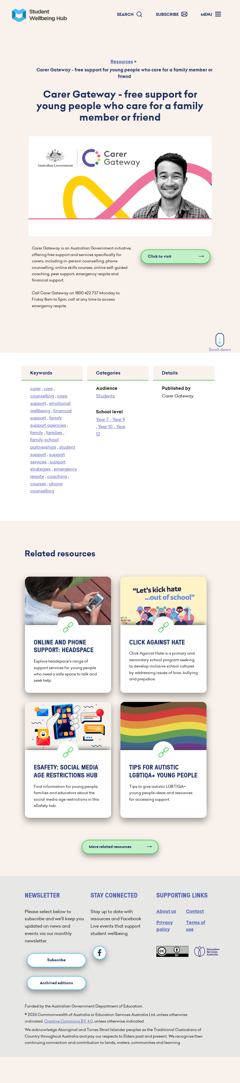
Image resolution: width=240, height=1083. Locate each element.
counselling (42, 396)
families (54, 432)
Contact (195, 911)
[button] (130, 15)
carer (35, 388)
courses (38, 484)
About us (166, 911)
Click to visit (159, 256)
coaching (57, 476)
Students (105, 396)
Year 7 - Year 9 (110, 419)
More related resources (110, 847)
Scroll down (220, 349)
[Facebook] (99, 953)
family (36, 432)
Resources (122, 62)
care (48, 388)
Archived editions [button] (56, 983)
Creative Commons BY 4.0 (68, 1021)
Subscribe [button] (56, 960)
